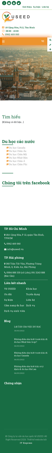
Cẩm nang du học (14, 305)
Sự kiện (36, 7)
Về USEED (10, 288)
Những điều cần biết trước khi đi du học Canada (31, 354)
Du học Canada (17, 147)
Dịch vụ (30, 305)
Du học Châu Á (17, 161)
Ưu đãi (8, 294)
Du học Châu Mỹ (18, 154)
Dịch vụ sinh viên (14, 310)
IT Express (26, 442)
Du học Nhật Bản (18, 157)
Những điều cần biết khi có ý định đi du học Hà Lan (28, 367)
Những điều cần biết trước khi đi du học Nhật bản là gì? (31, 340)
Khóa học (31, 288)
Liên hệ (45, 7)
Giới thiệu (27, 7)
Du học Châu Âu (17, 151)
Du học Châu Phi (18, 164)
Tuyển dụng (33, 294)
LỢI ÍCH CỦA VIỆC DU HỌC (27, 326)
